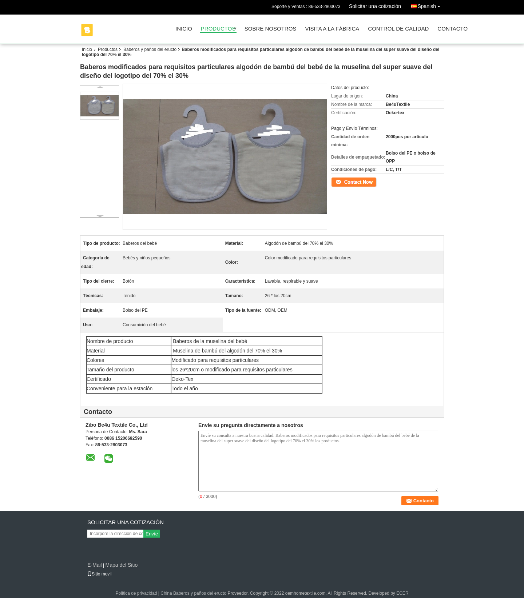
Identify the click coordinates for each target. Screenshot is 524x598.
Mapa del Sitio (121, 565)
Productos (218, 29)
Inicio (183, 29)
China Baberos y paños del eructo (193, 593)
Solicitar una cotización (375, 6)
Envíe (152, 534)
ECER (402, 593)
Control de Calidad (398, 29)
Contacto (452, 29)
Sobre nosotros (271, 29)
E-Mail (94, 565)
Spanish (430, 5)
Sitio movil (99, 574)
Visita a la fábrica (332, 29)
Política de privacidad (136, 593)
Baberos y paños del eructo (149, 49)
